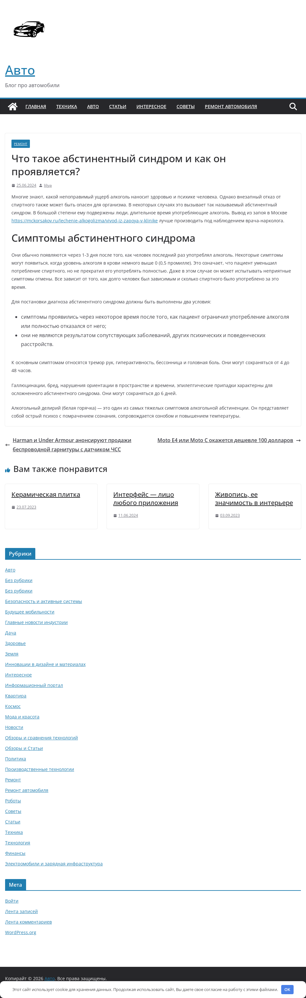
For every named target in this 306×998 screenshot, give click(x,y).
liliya (48, 185)
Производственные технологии (39, 769)
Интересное (151, 106)
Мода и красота (22, 717)
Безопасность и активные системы (43, 601)
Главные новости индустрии (36, 622)
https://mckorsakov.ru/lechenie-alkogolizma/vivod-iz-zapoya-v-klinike (84, 221)
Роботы (13, 801)
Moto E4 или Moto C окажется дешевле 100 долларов (229, 440)
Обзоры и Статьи (24, 748)
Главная (35, 106)
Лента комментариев (28, 922)
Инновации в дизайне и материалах (45, 664)
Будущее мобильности (29, 612)
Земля (11, 654)
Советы (186, 106)
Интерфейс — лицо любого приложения (145, 498)
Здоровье (15, 643)
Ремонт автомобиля (231, 106)
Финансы (15, 853)
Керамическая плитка (45, 494)
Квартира (15, 696)
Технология (17, 843)
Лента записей (21, 911)
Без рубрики (18, 580)
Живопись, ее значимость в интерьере (254, 498)
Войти (11, 901)
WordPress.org (20, 932)
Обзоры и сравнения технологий (41, 738)
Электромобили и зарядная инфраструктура (54, 864)
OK (287, 989)
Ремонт (20, 144)
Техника (66, 106)
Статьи (117, 106)
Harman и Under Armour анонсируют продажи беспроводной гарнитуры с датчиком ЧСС (68, 445)
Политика (15, 759)
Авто (20, 70)
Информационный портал (34, 685)
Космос (13, 706)
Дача (10, 633)
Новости (14, 727)
